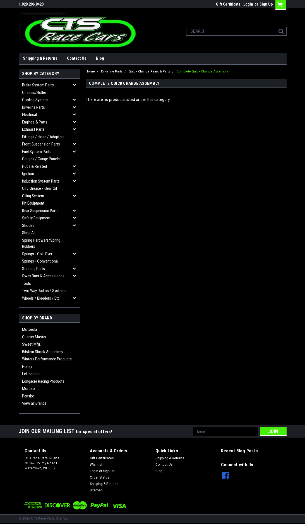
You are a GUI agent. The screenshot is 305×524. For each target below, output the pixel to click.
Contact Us (76, 58)
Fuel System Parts (36, 151)
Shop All (28, 232)
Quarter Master (34, 336)
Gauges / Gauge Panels (41, 158)
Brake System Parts (38, 85)
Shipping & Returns (40, 58)
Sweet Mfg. (31, 344)
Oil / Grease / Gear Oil (39, 188)
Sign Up (266, 4)
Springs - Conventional (40, 261)
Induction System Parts (41, 181)
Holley (27, 366)
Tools (26, 283)
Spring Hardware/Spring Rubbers (41, 243)
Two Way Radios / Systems (44, 290)
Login (248, 4)
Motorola (29, 329)
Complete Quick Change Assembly (202, 71)
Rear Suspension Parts (40, 210)
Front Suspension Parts (41, 144)
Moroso (28, 388)
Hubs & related (34, 166)
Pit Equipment (33, 203)
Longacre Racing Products (43, 381)
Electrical (29, 114)
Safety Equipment (36, 217)
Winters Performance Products (47, 359)
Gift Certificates (102, 458)
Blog (100, 58)
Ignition (28, 173)
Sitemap (96, 490)
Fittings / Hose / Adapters (43, 136)
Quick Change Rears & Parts (149, 71)
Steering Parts (33, 268)
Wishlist (96, 465)
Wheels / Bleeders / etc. (41, 298)
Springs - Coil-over (37, 253)
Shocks (28, 225)
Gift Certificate (228, 4)
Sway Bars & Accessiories (43, 275)
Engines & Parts (34, 122)
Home (90, 71)
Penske (28, 396)
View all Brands (34, 403)
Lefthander (31, 373)
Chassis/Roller (34, 92)
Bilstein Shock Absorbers (42, 351)
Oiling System (33, 195)
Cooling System (35, 99)
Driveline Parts (33, 107)
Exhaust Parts (33, 129)
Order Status (99, 477)
